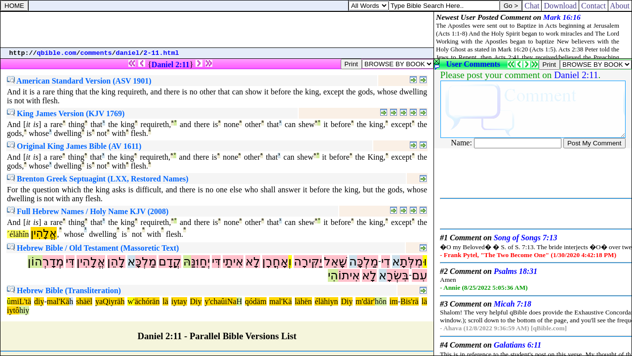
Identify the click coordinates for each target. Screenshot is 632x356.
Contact (593, 5)
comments (96, 53)
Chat (531, 5)
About (620, 5)
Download (560, 5)
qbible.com (57, 53)
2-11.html (161, 53)
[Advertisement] (217, 29)
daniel (128, 53)
